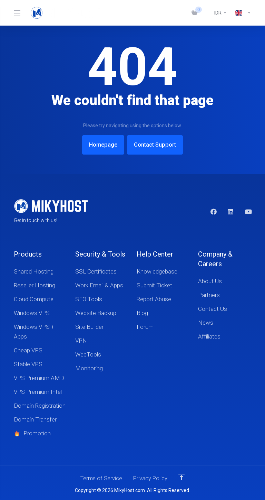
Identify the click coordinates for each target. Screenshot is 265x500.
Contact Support (157, 144)
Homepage (101, 144)
